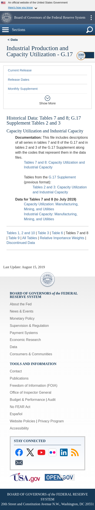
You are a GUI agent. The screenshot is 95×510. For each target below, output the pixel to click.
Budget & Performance (27, 399)
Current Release (20, 70)
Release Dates (18, 79)
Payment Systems (24, 333)
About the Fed (21, 304)
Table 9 (14, 238)
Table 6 (57, 233)
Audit (51, 399)
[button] (6, 17)
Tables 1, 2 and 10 (21, 233)
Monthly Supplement (23, 88)
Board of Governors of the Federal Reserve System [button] (49, 17)
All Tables (29, 238)
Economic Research (25, 340)
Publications (19, 378)
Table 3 (43, 233)
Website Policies (22, 421)
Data (14, 39)
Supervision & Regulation (29, 325)
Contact (16, 371)
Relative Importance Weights (62, 238)
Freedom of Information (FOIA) (33, 385)
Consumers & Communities (31, 354)
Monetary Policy (22, 318)
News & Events (21, 311)
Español (16, 414)
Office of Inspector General (30, 392)
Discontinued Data (21, 243)
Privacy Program (51, 421)
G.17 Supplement (62, 177)
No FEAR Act (20, 407)
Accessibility (19, 428)
